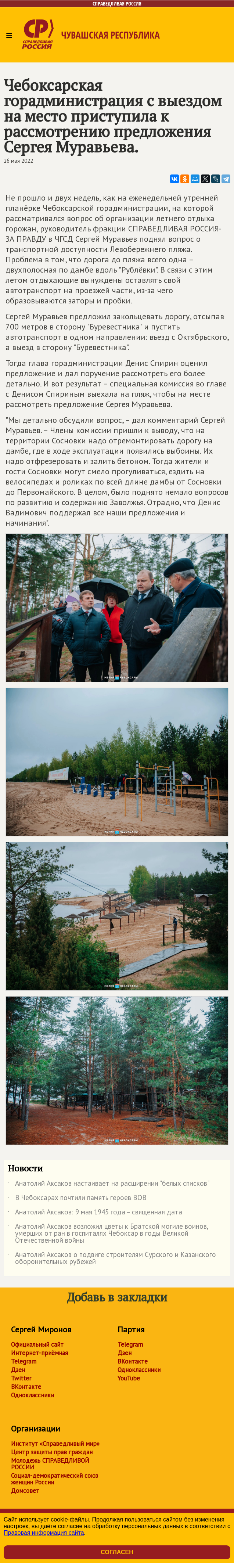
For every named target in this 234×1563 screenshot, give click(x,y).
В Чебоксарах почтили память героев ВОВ (77, 1199)
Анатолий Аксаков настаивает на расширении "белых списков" (108, 1184)
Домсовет (25, 1490)
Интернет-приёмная (39, 1353)
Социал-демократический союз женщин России (54, 1478)
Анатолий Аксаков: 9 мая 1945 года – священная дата (95, 1213)
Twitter (21, 1378)
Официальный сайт (37, 1344)
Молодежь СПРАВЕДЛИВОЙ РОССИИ (50, 1463)
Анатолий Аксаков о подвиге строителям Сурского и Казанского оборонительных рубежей (112, 1258)
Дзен (18, 1369)
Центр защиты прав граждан (52, 1452)
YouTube (129, 1378)
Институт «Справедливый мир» (55, 1443)
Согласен (117, 1552)
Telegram (23, 1361)
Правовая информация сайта (44, 1533)
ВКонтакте (26, 1386)
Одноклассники (32, 1395)
